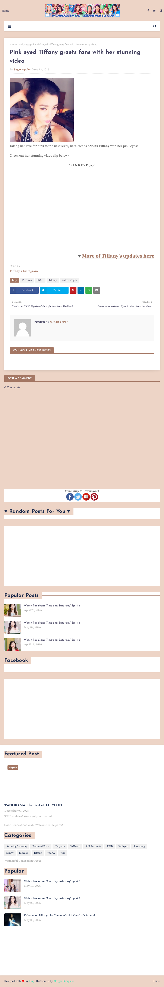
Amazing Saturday (16, 846)
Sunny (9, 853)
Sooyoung (139, 846)
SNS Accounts (93, 846)
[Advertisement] (82, 556)
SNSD (40, 280)
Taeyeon (23, 853)
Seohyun (123, 846)
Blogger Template (63, 981)
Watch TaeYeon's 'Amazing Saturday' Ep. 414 (52, 605)
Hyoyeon (60, 846)
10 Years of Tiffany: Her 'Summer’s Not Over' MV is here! (59, 915)
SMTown (75, 846)
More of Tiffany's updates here (118, 256)
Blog (31, 981)
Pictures (27, 280)
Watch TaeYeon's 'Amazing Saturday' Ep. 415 (52, 622)
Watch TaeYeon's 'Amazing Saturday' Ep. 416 (52, 881)
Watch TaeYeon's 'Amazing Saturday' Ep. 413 (52, 640)
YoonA (51, 853)
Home (13, 44)
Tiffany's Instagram (24, 271)
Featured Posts (40, 846)
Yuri (62, 853)
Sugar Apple (22, 69)
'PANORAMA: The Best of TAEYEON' (33, 805)
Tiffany (53, 280)
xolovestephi (26, 44)
